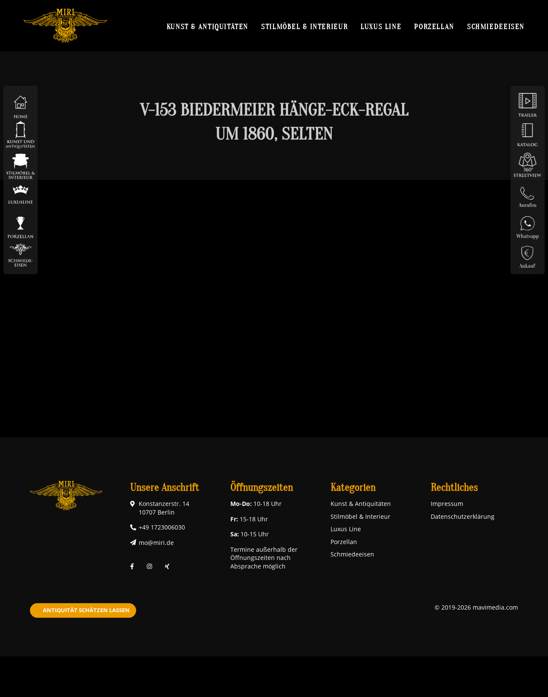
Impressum (447, 504)
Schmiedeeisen (495, 26)
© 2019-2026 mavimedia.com (476, 607)
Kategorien (353, 488)
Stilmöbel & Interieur (304, 26)
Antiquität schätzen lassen (86, 610)
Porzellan (434, 26)
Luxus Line (380, 26)
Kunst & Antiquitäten (207, 26)
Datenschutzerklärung (462, 516)
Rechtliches (454, 488)
